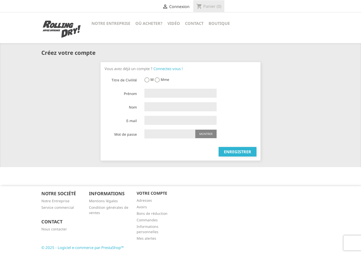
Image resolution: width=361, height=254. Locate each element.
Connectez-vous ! (168, 68)
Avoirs (142, 207)
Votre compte (152, 193)
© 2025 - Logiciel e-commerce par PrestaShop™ (82, 247)
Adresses (144, 200)
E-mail (131, 120)
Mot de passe (125, 134)
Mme (162, 79)
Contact (194, 23)
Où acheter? (148, 23)
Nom (133, 107)
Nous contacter (54, 229)
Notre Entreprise (111, 23)
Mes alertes (146, 238)
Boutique (219, 23)
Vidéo (173, 23)
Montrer (206, 134)
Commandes (147, 220)
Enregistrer (237, 152)
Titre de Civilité (124, 80)
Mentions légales (103, 200)
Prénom (130, 93)
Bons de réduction (152, 213)
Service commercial (57, 207)
